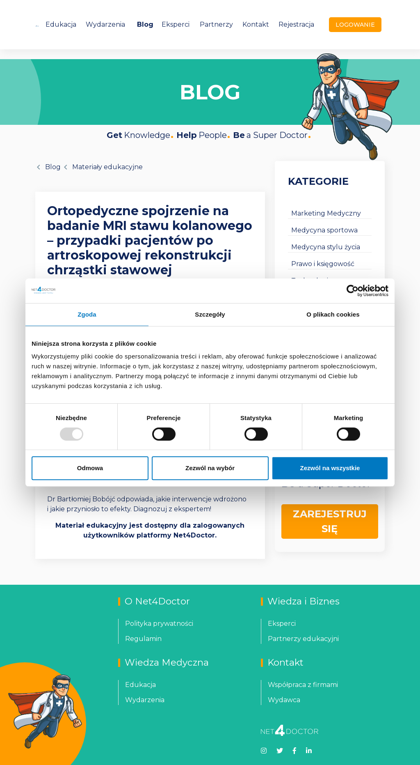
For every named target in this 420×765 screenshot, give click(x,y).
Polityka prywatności (159, 623)
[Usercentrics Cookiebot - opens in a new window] (352, 291)
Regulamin (143, 639)
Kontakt (255, 24)
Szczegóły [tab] (210, 314)
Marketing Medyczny (326, 213)
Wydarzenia (105, 24)
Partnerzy (216, 24)
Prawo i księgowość (322, 264)
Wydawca (284, 700)
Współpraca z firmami (303, 685)
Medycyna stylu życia (325, 247)
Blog (145, 24)
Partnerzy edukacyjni (303, 639)
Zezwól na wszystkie (330, 467)
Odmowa (90, 467)
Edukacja (61, 24)
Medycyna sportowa (324, 230)
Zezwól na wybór (210, 467)
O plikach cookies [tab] (332, 314)
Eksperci (175, 24)
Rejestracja (296, 24)
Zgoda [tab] (87, 314)
